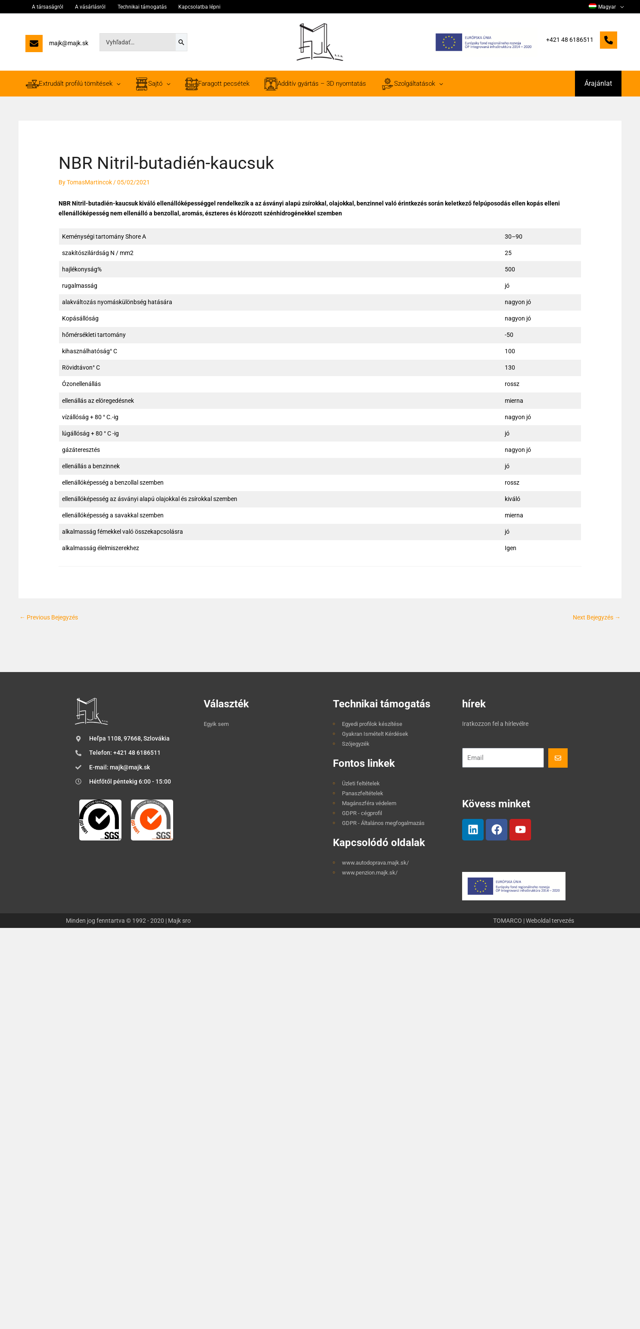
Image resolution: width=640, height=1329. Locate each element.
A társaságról (43, 7)
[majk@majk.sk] (57, 45)
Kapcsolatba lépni (179, 7)
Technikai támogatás (127, 7)
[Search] (181, 42)
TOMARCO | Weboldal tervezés (533, 920)
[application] (621, 6)
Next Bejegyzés (597, 617)
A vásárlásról (80, 7)
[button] (598, 83)
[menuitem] (608, 6)
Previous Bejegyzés (48, 617)
